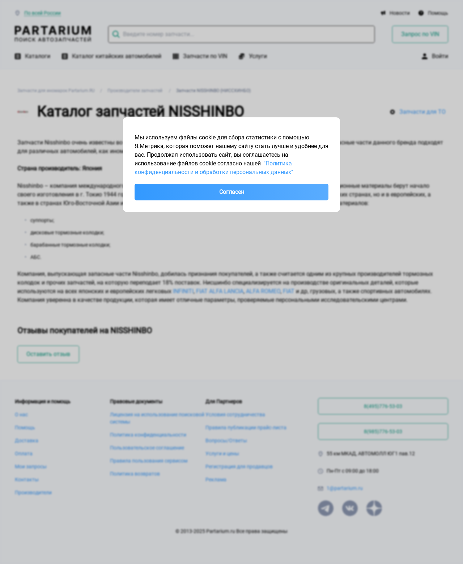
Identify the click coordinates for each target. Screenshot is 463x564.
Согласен (231, 191)
